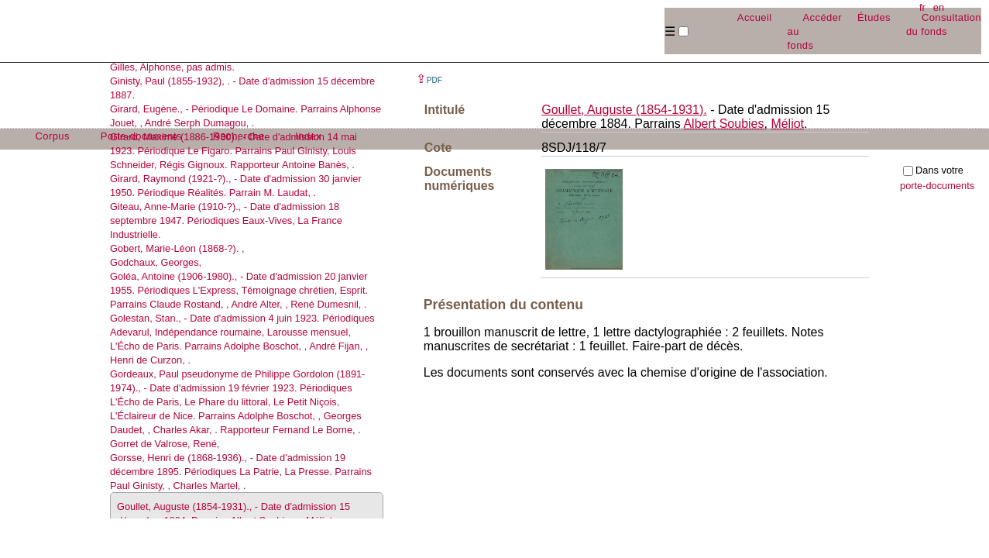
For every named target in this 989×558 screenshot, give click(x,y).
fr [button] (922, 7)
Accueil (754, 17)
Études (874, 17)
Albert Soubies (723, 123)
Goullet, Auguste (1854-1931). (623, 109)
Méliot (787, 123)
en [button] (938, 7)
